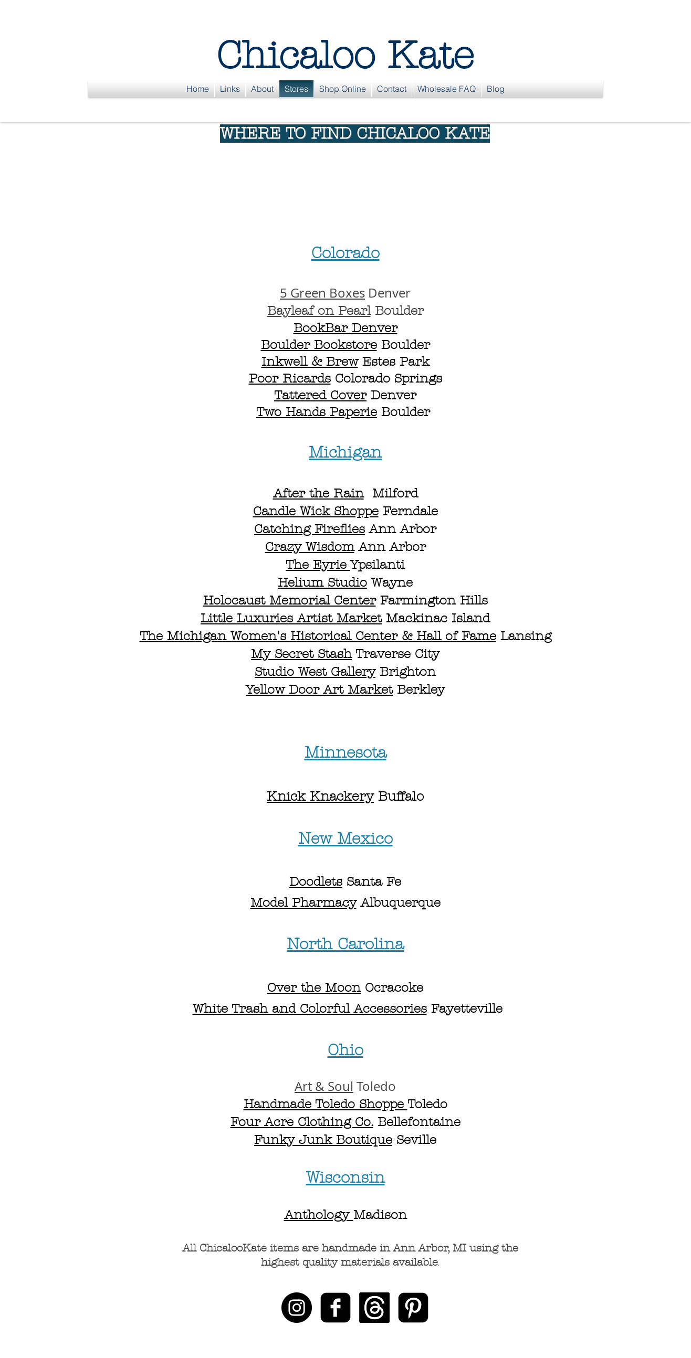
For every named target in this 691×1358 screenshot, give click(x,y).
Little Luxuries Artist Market (291, 618)
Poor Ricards (290, 378)
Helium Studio (322, 582)
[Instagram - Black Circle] (296, 1307)
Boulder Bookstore (319, 344)
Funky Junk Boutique (323, 1139)
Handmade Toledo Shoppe (325, 1104)
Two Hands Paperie (316, 412)
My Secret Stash (301, 653)
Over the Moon (314, 987)
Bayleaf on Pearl (319, 310)
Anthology (318, 1214)
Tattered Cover (320, 395)
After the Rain (318, 493)
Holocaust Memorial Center (289, 600)
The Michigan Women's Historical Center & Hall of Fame (318, 636)
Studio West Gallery (315, 671)
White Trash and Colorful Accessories (310, 1008)
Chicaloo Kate (345, 55)
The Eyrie (318, 564)
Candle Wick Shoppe (316, 511)
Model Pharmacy (303, 902)
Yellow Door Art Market (319, 689)
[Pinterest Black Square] (413, 1307)
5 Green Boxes (322, 292)
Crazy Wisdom (309, 546)
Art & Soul (324, 1086)
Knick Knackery (320, 796)
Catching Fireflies (309, 529)
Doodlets (315, 881)
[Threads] (374, 1307)
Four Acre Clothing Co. (302, 1122)
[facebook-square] (335, 1307)
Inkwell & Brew (309, 361)
